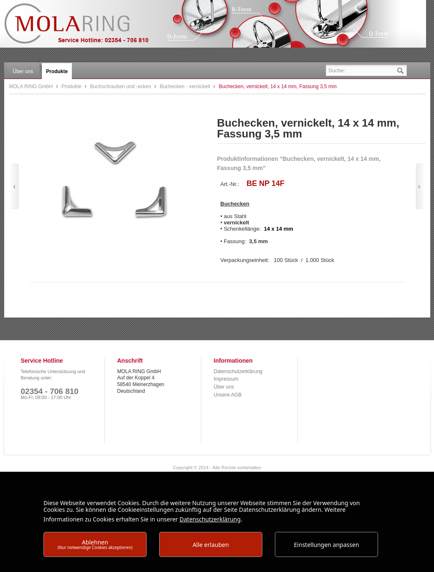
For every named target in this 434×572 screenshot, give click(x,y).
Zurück (15, 186)
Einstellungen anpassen (326, 545)
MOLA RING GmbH (83, 27)
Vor (420, 186)
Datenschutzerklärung (238, 371)
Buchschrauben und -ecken (121, 86)
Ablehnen (95, 544)
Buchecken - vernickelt (185, 86)
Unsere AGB (228, 395)
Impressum (226, 379)
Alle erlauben (211, 545)
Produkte (72, 86)
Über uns (224, 387)
